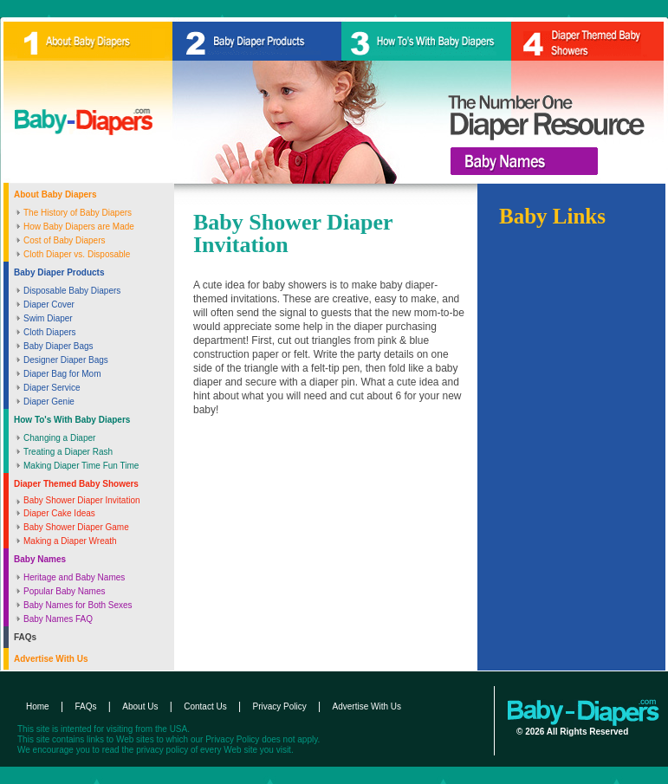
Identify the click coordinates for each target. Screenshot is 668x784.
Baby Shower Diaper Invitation (81, 500)
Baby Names (40, 559)
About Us (140, 706)
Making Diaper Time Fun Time (81, 465)
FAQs (25, 637)
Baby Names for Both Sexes (78, 605)
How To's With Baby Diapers (72, 419)
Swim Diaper (48, 318)
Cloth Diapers (49, 332)
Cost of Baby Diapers (64, 240)
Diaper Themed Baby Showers (76, 484)
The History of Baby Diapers (77, 212)
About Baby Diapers (55, 194)
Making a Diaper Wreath (70, 541)
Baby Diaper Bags (58, 346)
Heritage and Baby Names (74, 577)
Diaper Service (52, 387)
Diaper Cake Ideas (59, 513)
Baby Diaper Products (59, 272)
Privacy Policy (280, 706)
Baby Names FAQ (58, 619)
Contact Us (205, 706)
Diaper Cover (49, 304)
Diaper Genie (49, 401)
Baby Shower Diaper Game (76, 527)
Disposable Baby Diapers (71, 290)
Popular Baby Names (64, 591)
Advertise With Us (51, 659)
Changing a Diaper (59, 438)
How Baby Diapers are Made (78, 226)
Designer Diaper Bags (65, 360)
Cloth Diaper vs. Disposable (76, 254)
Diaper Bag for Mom (62, 374)
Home (37, 706)
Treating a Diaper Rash (68, 452)
